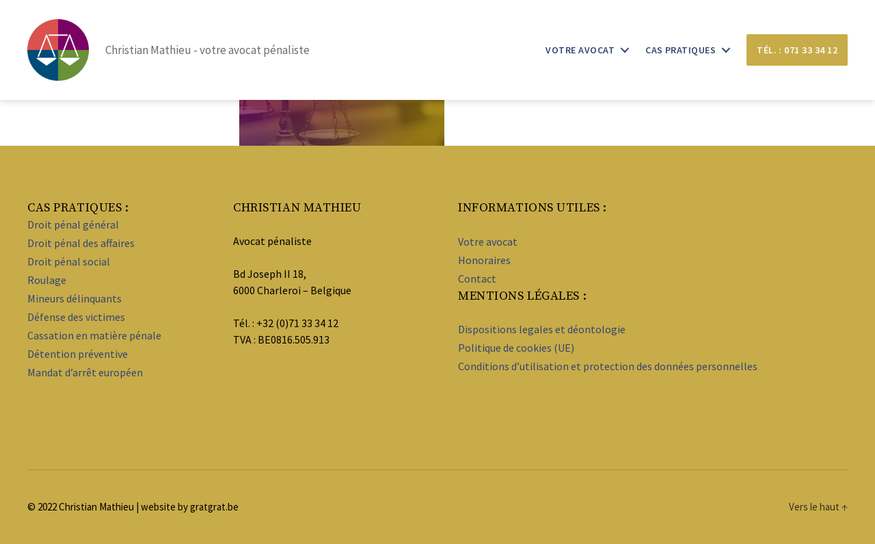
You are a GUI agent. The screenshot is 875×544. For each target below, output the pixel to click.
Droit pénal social (68, 261)
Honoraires (484, 260)
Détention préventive (77, 354)
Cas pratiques (680, 50)
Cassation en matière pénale (94, 335)
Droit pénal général (73, 224)
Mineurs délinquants (74, 298)
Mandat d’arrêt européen (85, 372)
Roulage (46, 280)
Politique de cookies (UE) (516, 347)
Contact (477, 278)
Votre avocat (580, 50)
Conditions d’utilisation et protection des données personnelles (607, 366)
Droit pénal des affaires (81, 243)
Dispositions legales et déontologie (541, 329)
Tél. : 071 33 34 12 (797, 50)
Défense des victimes (76, 317)
